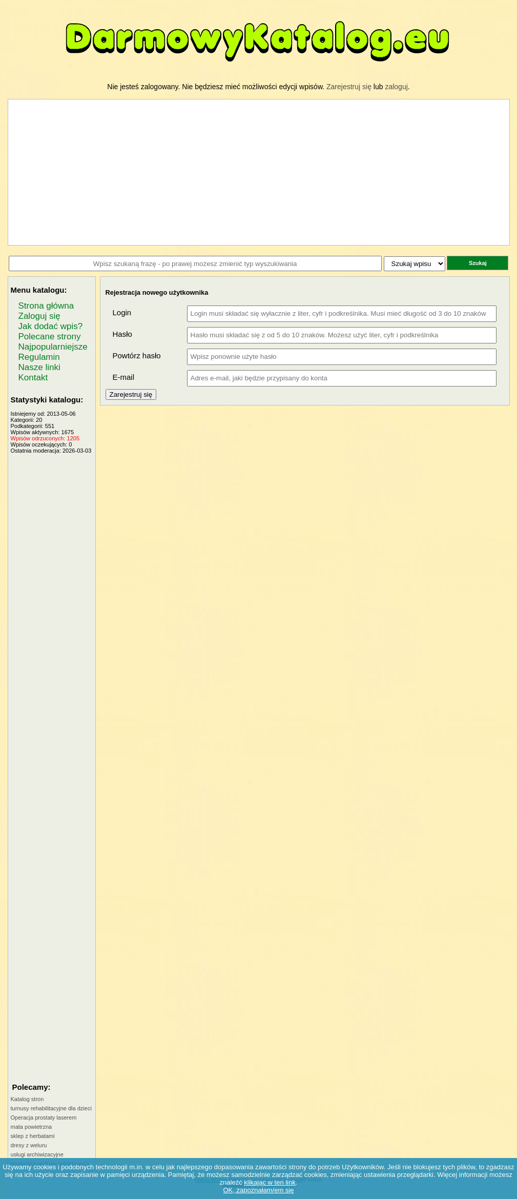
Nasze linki (39, 367)
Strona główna (46, 306)
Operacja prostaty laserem (44, 1117)
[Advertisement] (52, 607)
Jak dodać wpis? (50, 326)
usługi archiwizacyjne (37, 1154)
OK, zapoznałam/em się (258, 1190)
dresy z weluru (29, 1145)
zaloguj (396, 87)
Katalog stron (27, 1099)
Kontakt (33, 377)
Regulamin (39, 357)
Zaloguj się (39, 316)
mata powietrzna (31, 1127)
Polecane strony (49, 336)
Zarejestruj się (348, 87)
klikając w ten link (269, 1182)
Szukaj (478, 263)
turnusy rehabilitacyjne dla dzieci (51, 1108)
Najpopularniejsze (53, 347)
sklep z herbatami (33, 1136)
